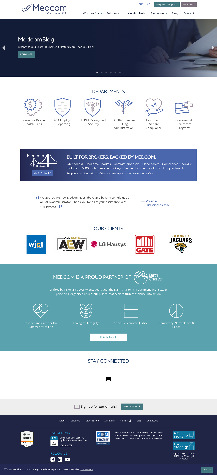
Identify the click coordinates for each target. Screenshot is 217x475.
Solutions (113, 13)
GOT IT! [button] (207, 469)
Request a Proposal (166, 4)
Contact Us (152, 420)
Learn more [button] (86, 469)
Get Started (43, 172)
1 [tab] (97, 72)
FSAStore (184, 446)
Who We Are (91, 13)
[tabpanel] (108, 48)
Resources (157, 13)
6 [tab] (119, 72)
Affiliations (109, 420)
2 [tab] (101, 72)
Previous (4, 47)
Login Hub (188, 4)
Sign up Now (132, 406)
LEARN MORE (108, 337)
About (62, 420)
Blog (175, 13)
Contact (189, 13)
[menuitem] (92, 13)
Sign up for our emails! (95, 407)
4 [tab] (110, 72)
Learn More (66, 445)
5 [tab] (115, 72)
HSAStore (184, 435)
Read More (26, 54)
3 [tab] (106, 72)
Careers (127, 420)
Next (213, 47)
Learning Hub (135, 13)
